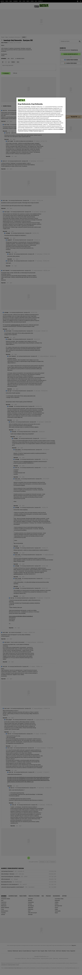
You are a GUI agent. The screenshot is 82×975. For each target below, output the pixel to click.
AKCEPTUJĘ (59, 130)
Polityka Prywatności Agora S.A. (36, 114)
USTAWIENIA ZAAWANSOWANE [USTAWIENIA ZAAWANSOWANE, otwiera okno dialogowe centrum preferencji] (27, 130)
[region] (41, 115)
